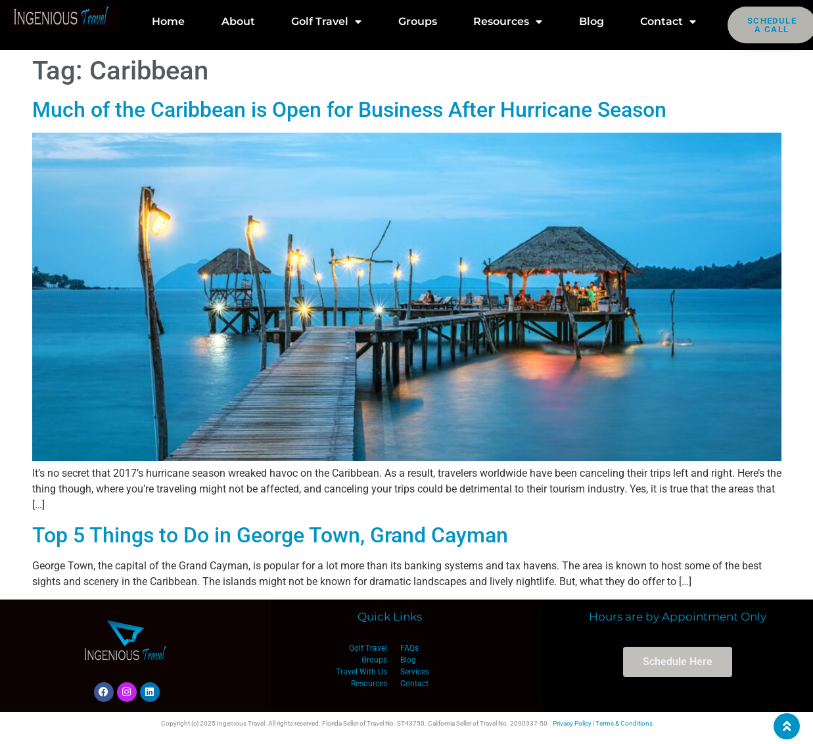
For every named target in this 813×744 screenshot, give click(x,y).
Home (168, 21)
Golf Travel (326, 21)
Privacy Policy (572, 723)
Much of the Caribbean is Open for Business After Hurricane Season (349, 109)
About (238, 21)
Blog (591, 21)
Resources (507, 21)
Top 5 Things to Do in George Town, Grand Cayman (270, 535)
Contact (668, 21)
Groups (417, 21)
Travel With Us (361, 671)
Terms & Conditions (624, 723)
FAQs (409, 648)
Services (414, 671)
